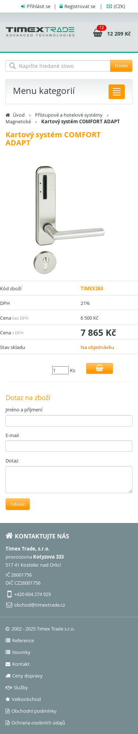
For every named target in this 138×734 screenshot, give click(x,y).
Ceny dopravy (24, 675)
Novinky (18, 652)
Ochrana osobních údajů (35, 722)
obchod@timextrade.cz (39, 605)
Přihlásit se (38, 6)
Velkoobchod (23, 699)
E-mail (12, 435)
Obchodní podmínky (31, 711)
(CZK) (119, 6)
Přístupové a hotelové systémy (69, 115)
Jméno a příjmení (24, 409)
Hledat (121, 65)
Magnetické (18, 121)
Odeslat (17, 504)
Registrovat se (79, 6)
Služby (17, 687)
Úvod (19, 115)
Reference (20, 640)
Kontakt (18, 664)
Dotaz (12, 460)
